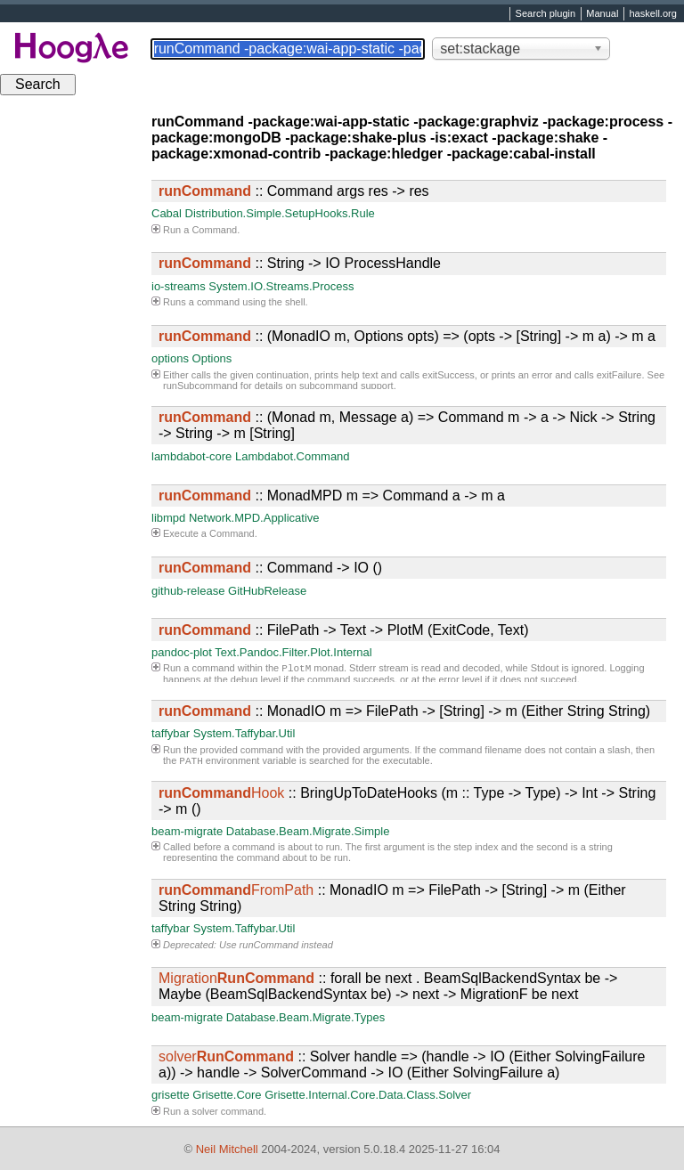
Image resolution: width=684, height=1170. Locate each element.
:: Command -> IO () (270, 567)
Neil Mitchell (227, 1149)
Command (214, 229)
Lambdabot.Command (292, 456)
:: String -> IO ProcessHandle (300, 263)
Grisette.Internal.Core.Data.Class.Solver (368, 1094)
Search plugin (546, 14)
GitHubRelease (267, 590)
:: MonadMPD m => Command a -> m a (332, 495)
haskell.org (652, 14)
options (170, 358)
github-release (187, 590)
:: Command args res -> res (294, 191)
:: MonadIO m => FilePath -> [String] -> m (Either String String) (404, 711)
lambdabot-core (191, 456)
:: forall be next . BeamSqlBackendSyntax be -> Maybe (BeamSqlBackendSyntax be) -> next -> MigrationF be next (388, 986)
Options (212, 358)
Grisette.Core (226, 1094)
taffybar (170, 733)
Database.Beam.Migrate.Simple (308, 831)
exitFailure (619, 375)
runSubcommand (200, 385)
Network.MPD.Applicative (254, 517)
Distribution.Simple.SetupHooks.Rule (280, 213)
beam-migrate (187, 831)
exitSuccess (448, 375)
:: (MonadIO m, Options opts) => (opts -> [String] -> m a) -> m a (407, 336)
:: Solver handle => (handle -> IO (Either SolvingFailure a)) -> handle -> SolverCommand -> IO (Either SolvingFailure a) (402, 1064)
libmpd (168, 517)
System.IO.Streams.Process (281, 286)
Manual (602, 14)
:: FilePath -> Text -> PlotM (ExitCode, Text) (344, 630)
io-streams (178, 286)
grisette (170, 1094)
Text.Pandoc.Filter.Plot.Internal (293, 652)
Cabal (166, 213)
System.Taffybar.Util (244, 733)
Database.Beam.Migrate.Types (305, 1017)
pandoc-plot (181, 652)
